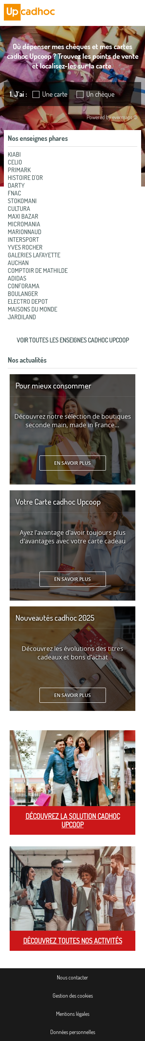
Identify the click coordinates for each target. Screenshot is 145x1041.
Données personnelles (72, 1032)
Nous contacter (72, 977)
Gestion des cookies (73, 995)
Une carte (54, 94)
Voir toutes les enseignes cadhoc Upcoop (73, 340)
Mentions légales (72, 1013)
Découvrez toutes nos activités (72, 941)
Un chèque (100, 94)
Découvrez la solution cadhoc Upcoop (73, 820)
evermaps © (124, 117)
